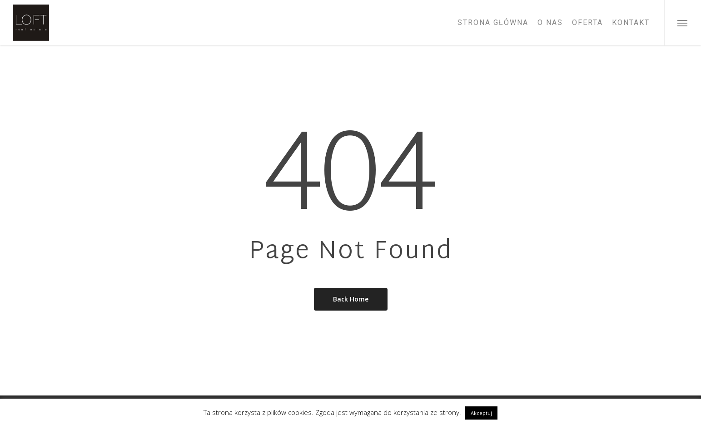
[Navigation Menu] (682, 22)
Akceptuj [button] (481, 413)
